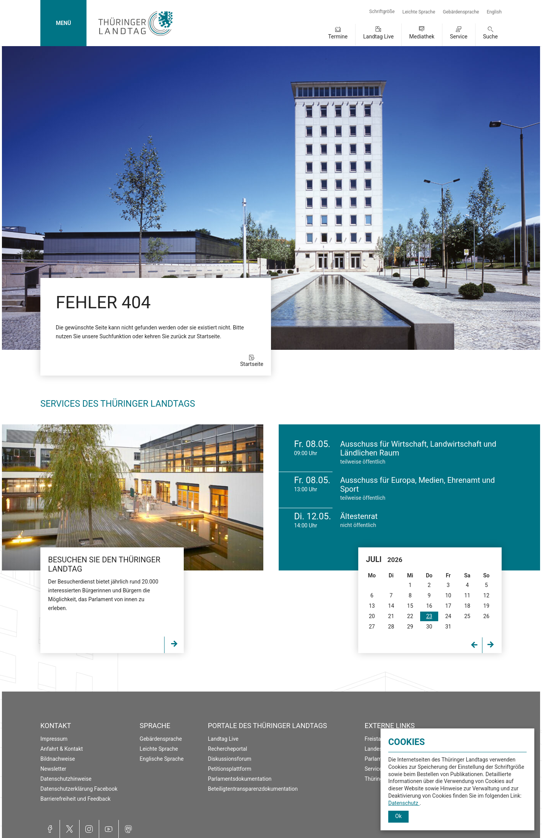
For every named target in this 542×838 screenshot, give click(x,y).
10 (448, 595)
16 (429, 606)
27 (372, 627)
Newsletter (53, 769)
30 (429, 627)
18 (467, 606)
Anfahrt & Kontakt (61, 749)
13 (372, 606)
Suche (490, 36)
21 (391, 616)
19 (486, 606)
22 (410, 616)
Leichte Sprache (418, 12)
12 (486, 595)
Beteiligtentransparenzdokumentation (253, 789)
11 (467, 595)
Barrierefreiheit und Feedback (75, 799)
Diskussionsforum (229, 759)
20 (372, 616)
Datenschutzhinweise (65, 779)
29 (410, 627)
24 (448, 616)
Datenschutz (404, 803)
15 (410, 606)
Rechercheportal (227, 749)
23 (429, 616)
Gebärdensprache (461, 12)
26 (486, 616)
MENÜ (63, 23)
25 (467, 616)
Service (458, 36)
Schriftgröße (382, 11)
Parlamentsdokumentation (239, 779)
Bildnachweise (57, 759)
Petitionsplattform (229, 769)
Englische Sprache (161, 759)
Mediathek (421, 36)
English (494, 12)
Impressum (53, 739)
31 (448, 627)
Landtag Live (378, 36)
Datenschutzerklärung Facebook (79, 789)
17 (448, 606)
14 (391, 606)
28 (391, 627)
